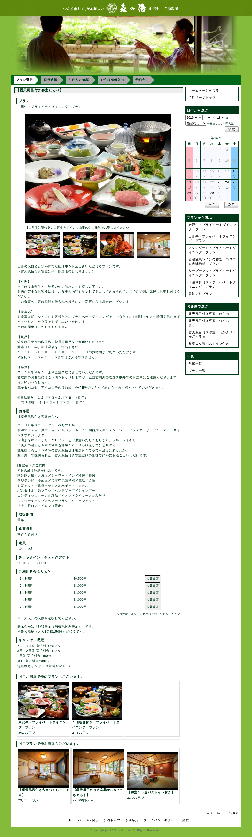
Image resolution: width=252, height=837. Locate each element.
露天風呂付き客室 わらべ (209, 314)
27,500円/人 (97, 725)
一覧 (190, 356)
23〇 (219, 184)
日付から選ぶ (197, 110)
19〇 (189, 184)
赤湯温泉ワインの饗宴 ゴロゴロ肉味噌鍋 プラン (212, 261)
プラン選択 (24, 80)
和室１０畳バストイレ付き (209, 343)
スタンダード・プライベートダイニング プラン (212, 250)
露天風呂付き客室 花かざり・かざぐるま (212, 334)
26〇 (189, 195)
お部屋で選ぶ (197, 306)
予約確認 (132, 820)
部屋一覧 (195, 364)
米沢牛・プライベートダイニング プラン (212, 227)
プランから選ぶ (199, 218)
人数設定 (152, 578)
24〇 (227, 184)
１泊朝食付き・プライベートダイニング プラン (212, 284)
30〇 (219, 195)
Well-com (124, 830)
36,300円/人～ (43, 725)
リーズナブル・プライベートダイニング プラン (212, 273)
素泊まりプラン (200, 293)
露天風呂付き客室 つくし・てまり (212, 323)
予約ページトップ (202, 97)
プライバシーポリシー (160, 820)
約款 (185, 820)
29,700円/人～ (43, 792)
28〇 (204, 195)
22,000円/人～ (152, 792)
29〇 (212, 195)
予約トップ (111, 820)
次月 (231, 205)
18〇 (235, 173)
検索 (231, 129)
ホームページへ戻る (204, 90)
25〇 (235, 184)
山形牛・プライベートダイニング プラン (212, 238)
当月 (211, 205)
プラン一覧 (197, 371)
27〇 (197, 195)
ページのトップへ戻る (224, 813)
